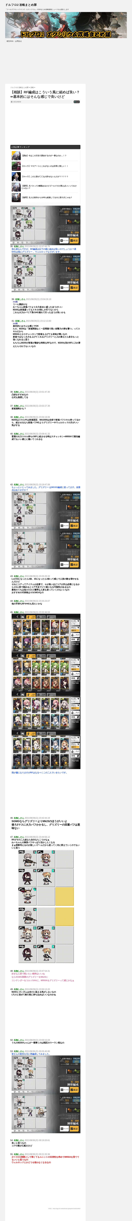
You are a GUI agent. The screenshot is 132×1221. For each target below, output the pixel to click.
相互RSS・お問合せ (14, 41)
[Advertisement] (66, 63)
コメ (76, 102)
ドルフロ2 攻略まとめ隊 (21, 4)
